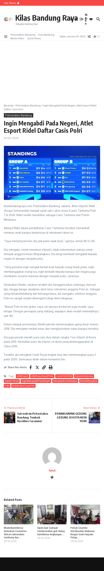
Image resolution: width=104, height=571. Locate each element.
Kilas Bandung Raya (46, 17)
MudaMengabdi (88, 380)
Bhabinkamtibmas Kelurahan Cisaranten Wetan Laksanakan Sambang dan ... (15, 532)
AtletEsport (22, 376)
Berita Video (17, 38)
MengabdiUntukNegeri (65, 380)
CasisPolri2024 (64, 376)
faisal (52, 470)
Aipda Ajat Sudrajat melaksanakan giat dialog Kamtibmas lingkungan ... (51, 531)
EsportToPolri (12, 380)
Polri (7, 385)
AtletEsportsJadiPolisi (42, 376)
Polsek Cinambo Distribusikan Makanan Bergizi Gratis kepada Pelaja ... (83, 532)
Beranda (8, 105)
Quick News (34, 38)
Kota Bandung (46, 34)
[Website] (52, 477)
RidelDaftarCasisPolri (23, 385)
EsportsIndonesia (84, 376)
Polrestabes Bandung (23, 34)
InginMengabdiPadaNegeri (36, 380)
